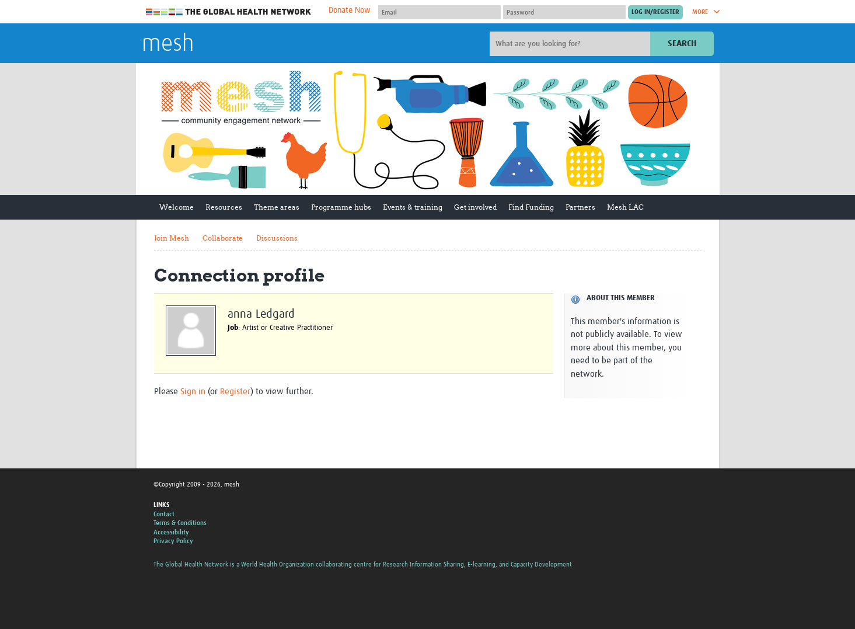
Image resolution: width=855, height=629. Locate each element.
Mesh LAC (625, 207)
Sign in (192, 391)
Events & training (412, 207)
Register (235, 391)
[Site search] (571, 44)
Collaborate (223, 238)
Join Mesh (171, 238)
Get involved (475, 207)
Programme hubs (341, 207)
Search (682, 43)
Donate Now (350, 10)
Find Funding (531, 207)
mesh (168, 44)
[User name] (439, 12)
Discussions (277, 238)
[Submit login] (655, 12)
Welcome (176, 207)
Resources (223, 207)
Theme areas (276, 207)
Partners (580, 207)
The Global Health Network (229, 12)
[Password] (564, 12)
